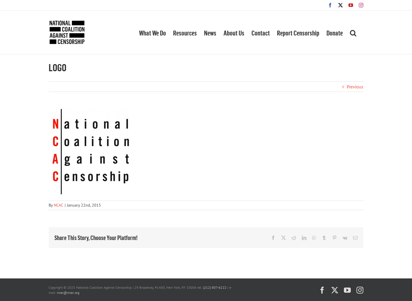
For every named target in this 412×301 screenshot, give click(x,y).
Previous (355, 87)
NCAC (58, 205)
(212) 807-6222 (215, 287)
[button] (353, 32)
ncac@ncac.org (68, 292)
